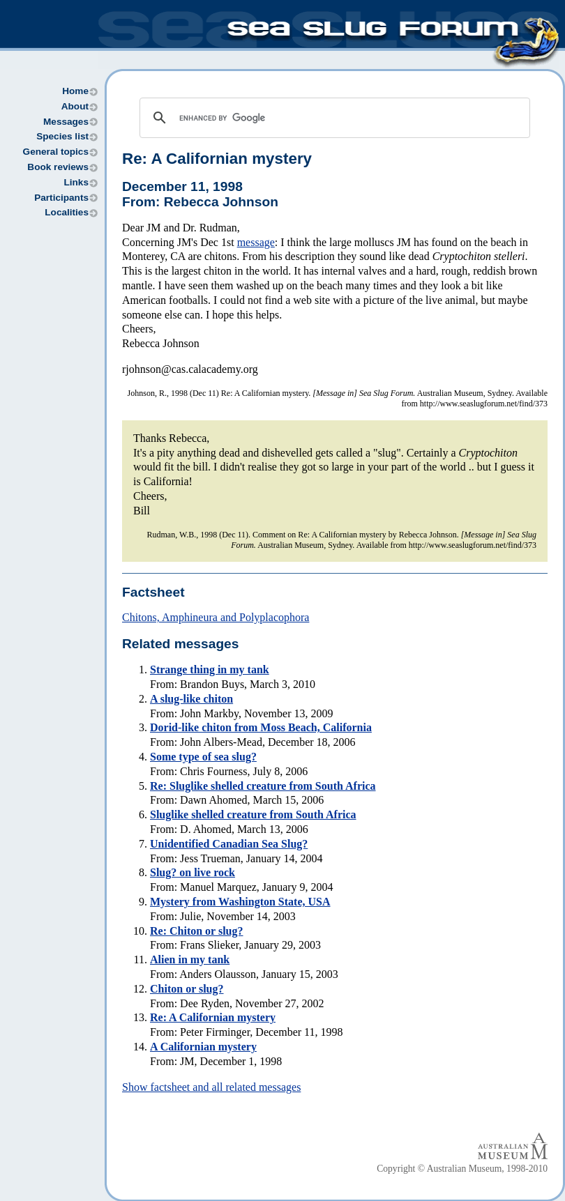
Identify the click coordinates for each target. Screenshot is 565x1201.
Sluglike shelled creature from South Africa (253, 814)
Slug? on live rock (192, 872)
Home (75, 91)
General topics (56, 151)
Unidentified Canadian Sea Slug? (229, 844)
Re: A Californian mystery (217, 158)
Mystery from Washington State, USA (240, 902)
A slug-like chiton (191, 699)
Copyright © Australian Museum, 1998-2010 (462, 1168)
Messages (66, 121)
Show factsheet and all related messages (211, 1087)
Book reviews (58, 167)
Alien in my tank (189, 959)
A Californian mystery (203, 1047)
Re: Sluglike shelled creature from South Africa (263, 786)
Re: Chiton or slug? (196, 931)
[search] (332, 117)
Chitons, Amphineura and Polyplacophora (215, 617)
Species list (62, 136)
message (256, 242)
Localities (67, 212)
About (75, 106)
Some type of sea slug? (203, 757)
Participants (61, 197)
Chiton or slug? (187, 989)
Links (76, 182)
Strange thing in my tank (209, 669)
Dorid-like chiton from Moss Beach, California (261, 727)
